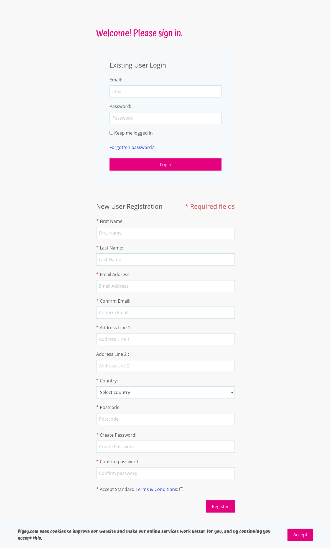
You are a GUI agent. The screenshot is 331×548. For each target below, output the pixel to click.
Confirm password (119, 462)
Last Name (111, 248)
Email (115, 80)
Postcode (109, 407)
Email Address (114, 274)
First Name (111, 221)
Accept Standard (117, 489)
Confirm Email (114, 301)
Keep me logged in (133, 133)
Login (165, 164)
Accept (300, 535)
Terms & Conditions (156, 489)
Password (120, 106)
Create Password (117, 435)
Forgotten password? (132, 147)
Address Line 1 (115, 328)
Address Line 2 (111, 354)
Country (108, 381)
